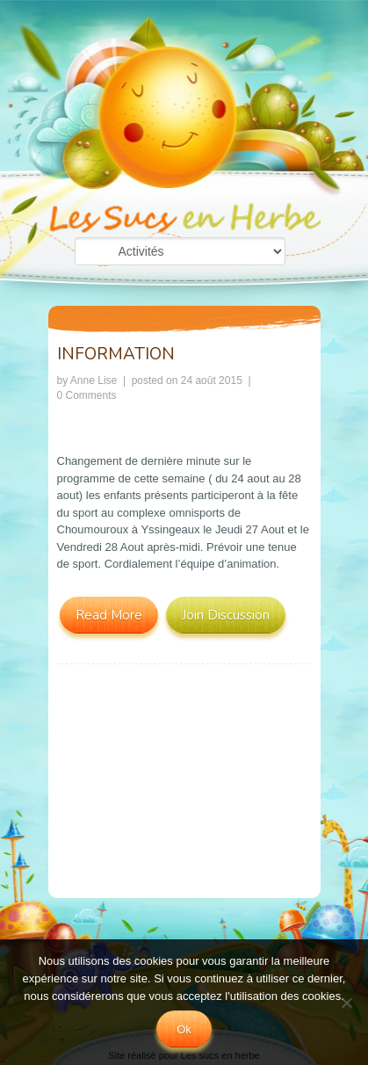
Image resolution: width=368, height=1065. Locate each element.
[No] (346, 1002)
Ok (184, 1029)
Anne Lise (93, 380)
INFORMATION (116, 354)
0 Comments (87, 395)
